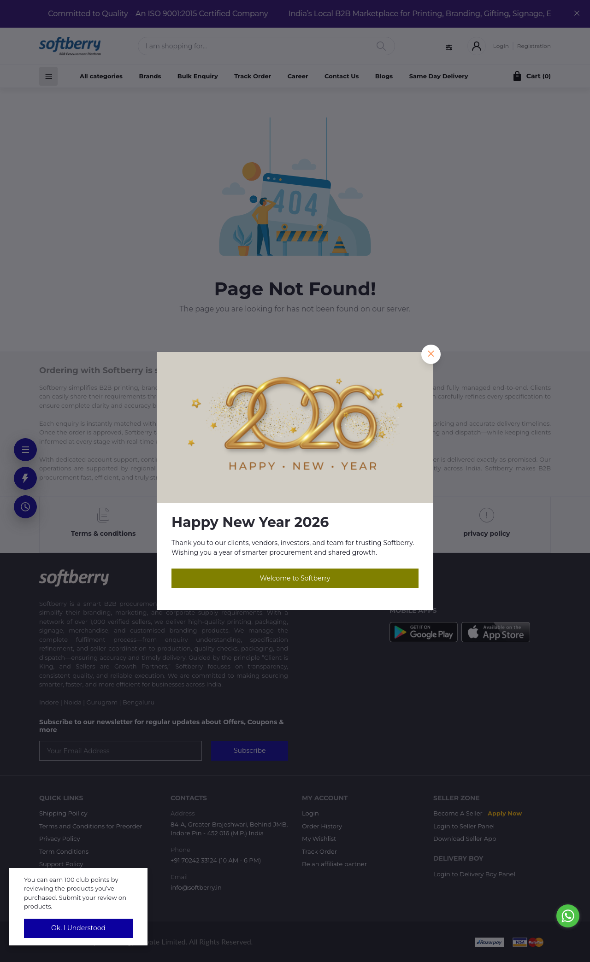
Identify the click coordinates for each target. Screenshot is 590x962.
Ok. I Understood (78, 928)
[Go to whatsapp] (567, 915)
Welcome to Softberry (295, 578)
